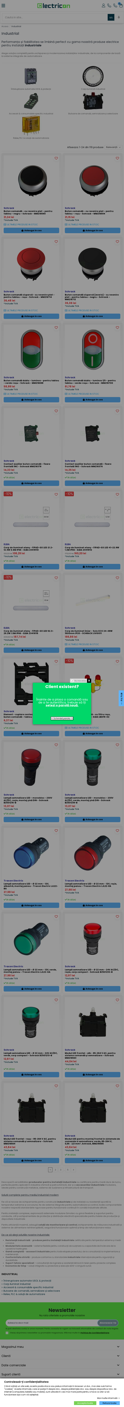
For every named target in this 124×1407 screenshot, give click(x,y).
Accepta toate (85, 1403)
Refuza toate (109, 1403)
